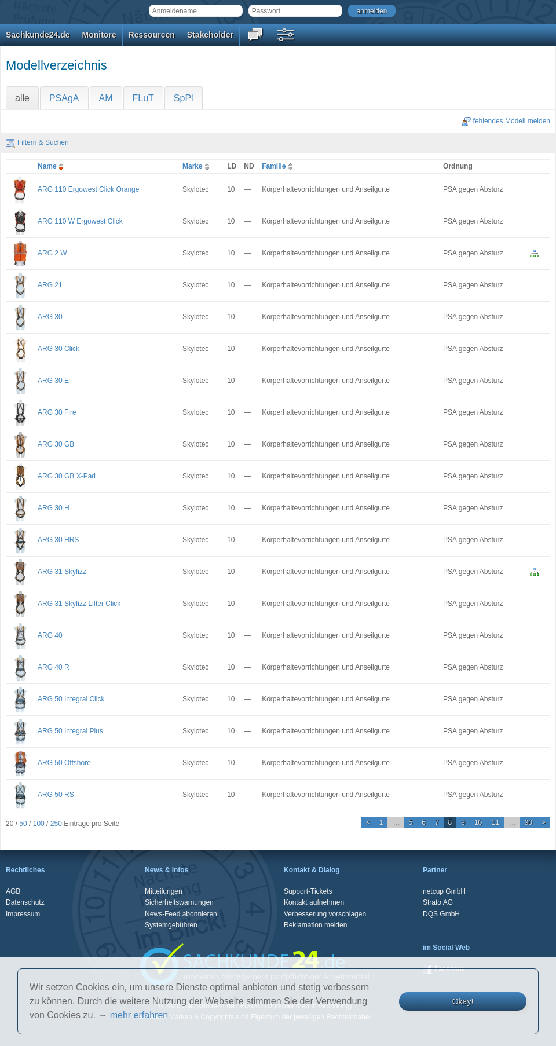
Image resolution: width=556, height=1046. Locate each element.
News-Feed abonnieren (181, 914)
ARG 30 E (53, 380)
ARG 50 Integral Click (71, 699)
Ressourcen (152, 34)
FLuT (143, 98)
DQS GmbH (441, 914)
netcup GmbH (444, 891)
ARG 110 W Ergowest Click (80, 221)
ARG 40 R (54, 667)
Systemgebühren (171, 925)
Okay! (463, 1001)
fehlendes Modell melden (506, 121)
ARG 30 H (54, 508)
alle (22, 98)
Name (52, 166)
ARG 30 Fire (57, 412)
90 (528, 822)
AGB (13, 891)
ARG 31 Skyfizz (62, 572)
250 (56, 824)
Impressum (23, 914)
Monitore (99, 34)
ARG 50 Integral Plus (70, 731)
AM (106, 98)
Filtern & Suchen (37, 142)
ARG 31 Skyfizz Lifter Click (79, 603)
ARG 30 (50, 317)
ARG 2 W (52, 253)
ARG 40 (50, 635)
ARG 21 (50, 285)
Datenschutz (25, 902)
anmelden (372, 11)
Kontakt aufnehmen (314, 902)
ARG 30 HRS (58, 540)
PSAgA (64, 98)
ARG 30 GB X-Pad (67, 476)
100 (39, 824)
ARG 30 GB (56, 444)
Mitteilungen (163, 891)
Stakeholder (210, 34)
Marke (197, 166)
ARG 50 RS (56, 795)
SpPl (183, 98)
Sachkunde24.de (38, 34)
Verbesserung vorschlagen (325, 914)
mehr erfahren (139, 1015)
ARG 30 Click (58, 349)
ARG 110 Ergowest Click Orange (88, 189)
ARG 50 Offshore (64, 763)
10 (478, 822)
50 (23, 824)
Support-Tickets (308, 891)
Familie (278, 166)
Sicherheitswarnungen (179, 902)
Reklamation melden (315, 925)
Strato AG (438, 902)
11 (495, 822)
